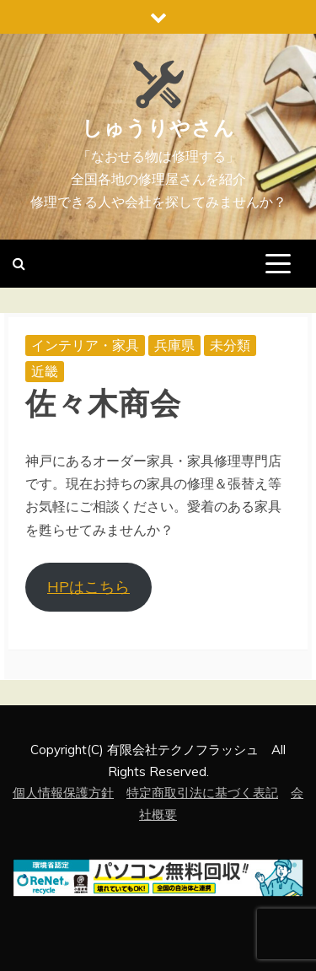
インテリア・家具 (85, 345)
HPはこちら (88, 586)
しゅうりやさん (158, 128)
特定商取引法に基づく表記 (202, 793)
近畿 (44, 371)
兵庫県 (174, 345)
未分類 (230, 345)
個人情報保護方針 (63, 793)
